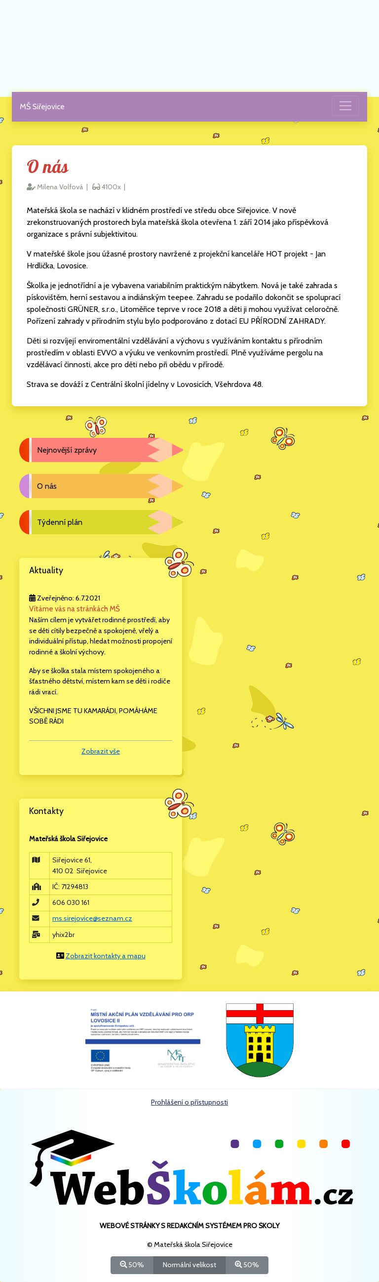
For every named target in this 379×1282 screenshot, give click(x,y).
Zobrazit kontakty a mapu (106, 955)
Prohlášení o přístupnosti (189, 1102)
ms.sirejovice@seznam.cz (92, 918)
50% (132, 1264)
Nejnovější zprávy (67, 450)
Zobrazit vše (100, 751)
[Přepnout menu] (345, 106)
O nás (47, 486)
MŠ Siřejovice (42, 106)
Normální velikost (189, 1264)
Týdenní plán (59, 522)
